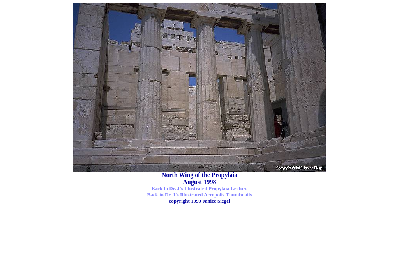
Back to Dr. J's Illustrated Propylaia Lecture (199, 188)
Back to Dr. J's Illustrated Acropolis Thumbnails (199, 195)
